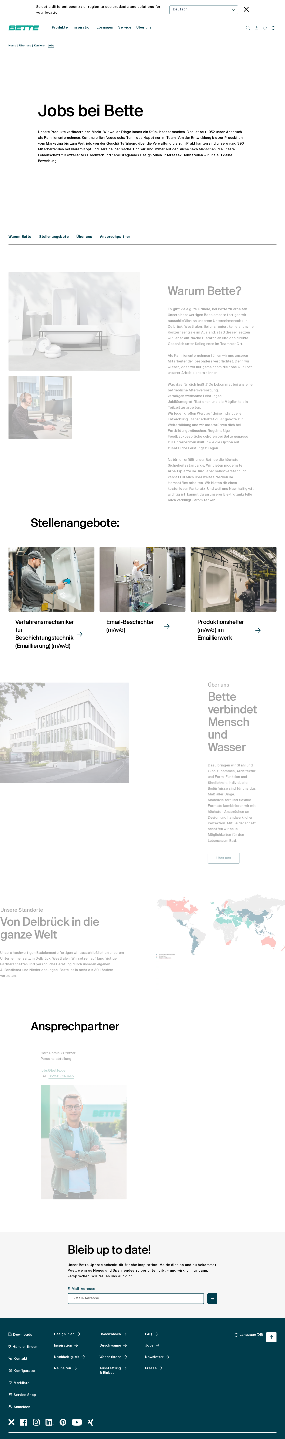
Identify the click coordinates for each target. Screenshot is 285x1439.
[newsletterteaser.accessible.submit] (212, 1298)
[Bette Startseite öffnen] (24, 27)
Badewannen (110, 1334)
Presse (151, 1368)
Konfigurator (25, 1371)
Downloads (22, 1335)
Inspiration (63, 1345)
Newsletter (154, 1357)
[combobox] (204, 10)
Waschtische (110, 1357)
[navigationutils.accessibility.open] (256, 28)
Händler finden (25, 1347)
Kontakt (20, 1359)
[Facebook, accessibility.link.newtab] (23, 1422)
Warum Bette (20, 237)
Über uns (84, 237)
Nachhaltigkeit (66, 1357)
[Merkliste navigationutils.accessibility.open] (265, 28)
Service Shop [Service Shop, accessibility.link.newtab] (25, 1395)
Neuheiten (62, 1368)
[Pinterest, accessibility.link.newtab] (63, 1422)
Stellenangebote (54, 237)
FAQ (148, 1334)
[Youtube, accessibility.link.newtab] (77, 1422)
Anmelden (22, 1407)
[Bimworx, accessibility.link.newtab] (12, 1422)
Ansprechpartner (115, 237)
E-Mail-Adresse (81, 1289)
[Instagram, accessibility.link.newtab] (36, 1422)
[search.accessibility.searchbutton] (248, 28)
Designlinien (64, 1334)
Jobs (149, 1345)
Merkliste (21, 1383)
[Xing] (91, 1422)
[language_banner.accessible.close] (246, 10)
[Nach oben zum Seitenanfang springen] (271, 1337)
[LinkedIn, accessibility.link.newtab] (50, 1422)
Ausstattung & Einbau (110, 1371)
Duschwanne (110, 1345)
